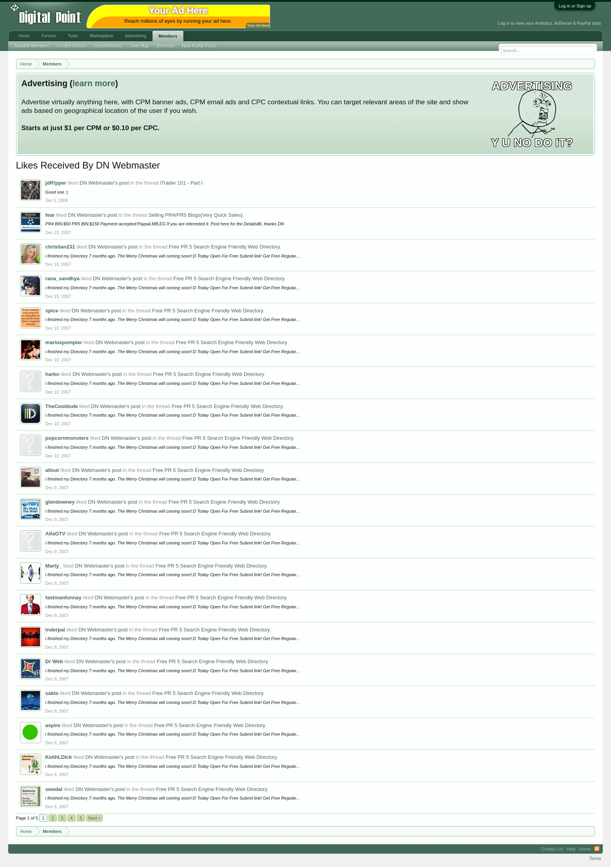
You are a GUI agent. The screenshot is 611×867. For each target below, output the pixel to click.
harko (52, 374)
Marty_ (53, 566)
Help (570, 849)
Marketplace (101, 35)
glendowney (60, 502)
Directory (165, 46)
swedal (53, 789)
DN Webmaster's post (104, 183)
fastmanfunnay (63, 597)
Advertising (135, 35)
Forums (49, 35)
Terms (595, 858)
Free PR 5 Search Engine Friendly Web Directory (224, 247)
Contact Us (551, 849)
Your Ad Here (258, 25)
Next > (94, 818)
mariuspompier (63, 342)
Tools (73, 35)
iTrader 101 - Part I (181, 183)
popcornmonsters (67, 438)
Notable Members (32, 46)
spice (51, 311)
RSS (597, 849)
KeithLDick (58, 757)
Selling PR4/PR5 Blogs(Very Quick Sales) (196, 215)
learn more (94, 83)
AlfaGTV (55, 534)
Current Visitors (72, 46)
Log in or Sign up (574, 6)
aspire (52, 725)
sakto (52, 693)
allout (52, 470)
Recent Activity (108, 46)
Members (167, 36)
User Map (140, 46)
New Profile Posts (199, 46)
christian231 (60, 247)
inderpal (55, 630)
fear (50, 215)
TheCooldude (61, 406)
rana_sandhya (62, 278)
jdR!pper (55, 183)
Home (24, 35)
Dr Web (54, 661)
